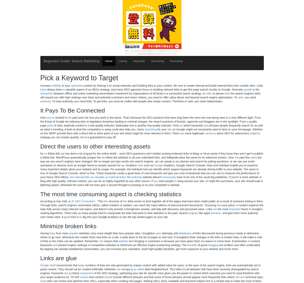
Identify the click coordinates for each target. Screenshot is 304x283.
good (67, 217)
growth (248, 89)
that (219, 205)
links (52, 233)
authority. (46, 101)
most (43, 281)
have (43, 89)
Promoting (176, 61)
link (106, 201)
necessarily (169, 177)
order (209, 93)
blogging (213, 245)
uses (158, 233)
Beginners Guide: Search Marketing (71, 61)
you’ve (50, 117)
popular (73, 233)
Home (109, 61)
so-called (138, 269)
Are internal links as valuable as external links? (98, 177)
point (50, 125)
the (70, 117)
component (86, 273)
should (108, 277)
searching (151, 129)
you (155, 181)
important (234, 209)
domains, (216, 213)
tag (62, 153)
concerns (210, 133)
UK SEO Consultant (83, 201)
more (242, 277)
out (181, 125)
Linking (122, 61)
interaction (46, 93)
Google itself (48, 265)
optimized (77, 85)
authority (136, 177)
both (227, 93)
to (175, 181)
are (182, 133)
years (253, 157)
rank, (241, 97)
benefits (192, 245)
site (170, 129)
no (45, 153)
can (118, 269)
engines (193, 213)
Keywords (139, 61)
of (237, 205)
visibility (56, 85)
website (123, 241)
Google (158, 165)
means (84, 277)
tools (140, 165)
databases (185, 233)
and (206, 125)
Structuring (157, 61)
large (81, 265)
